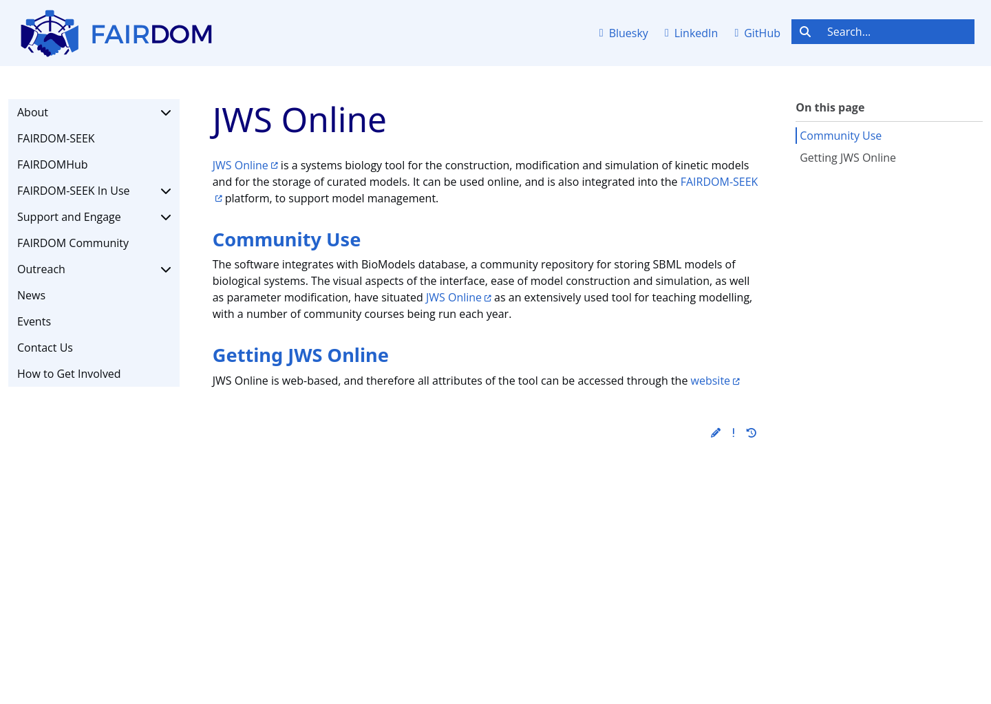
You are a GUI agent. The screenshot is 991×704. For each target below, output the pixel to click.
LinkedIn (691, 33)
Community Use (841, 135)
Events (34, 321)
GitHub (757, 33)
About (94, 112)
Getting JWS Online (848, 157)
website (711, 380)
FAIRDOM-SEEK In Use (94, 190)
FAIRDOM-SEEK (56, 138)
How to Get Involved (69, 373)
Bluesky (623, 33)
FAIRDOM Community (73, 242)
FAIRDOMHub (52, 164)
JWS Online (240, 165)
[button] (716, 432)
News (31, 295)
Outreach (94, 269)
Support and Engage (94, 217)
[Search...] (896, 31)
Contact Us (45, 347)
